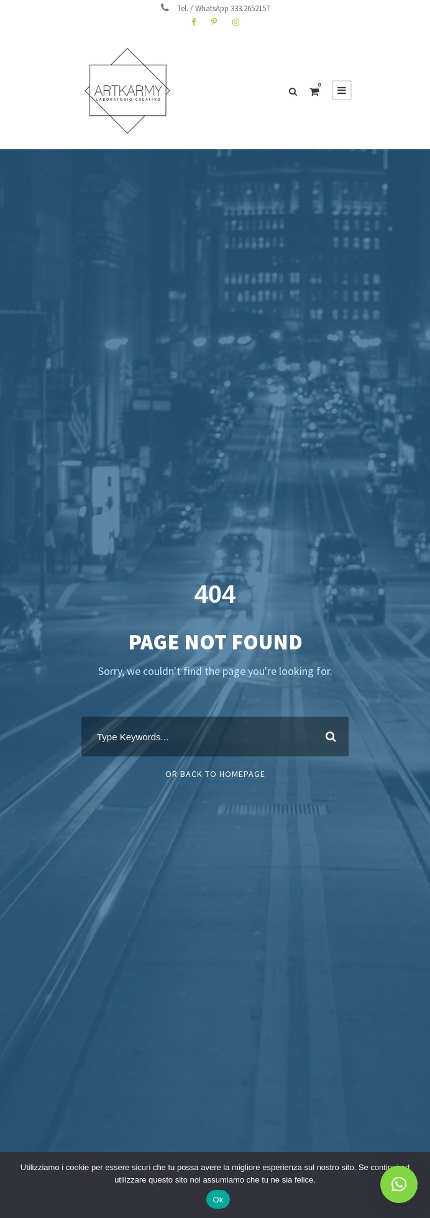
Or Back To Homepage (215, 773)
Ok (218, 1199)
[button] (399, 1184)
